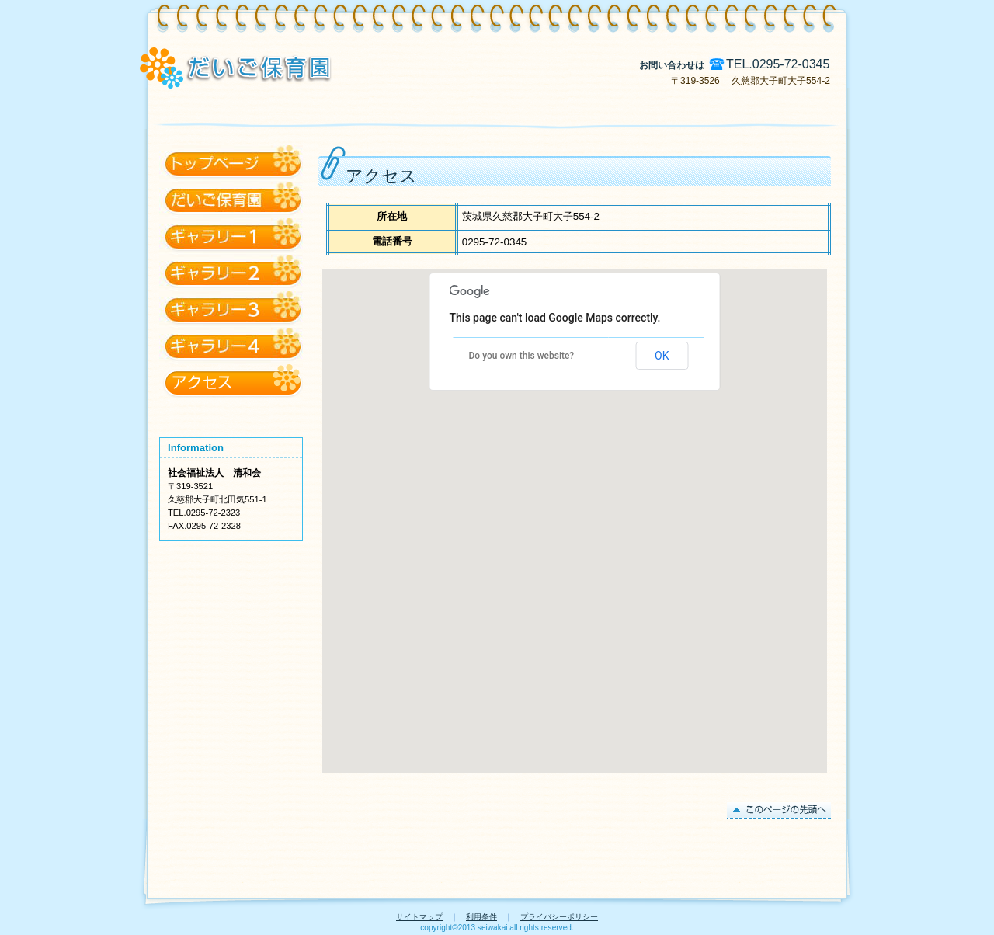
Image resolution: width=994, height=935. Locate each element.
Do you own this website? (522, 355)
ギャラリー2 (231, 309)
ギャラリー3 (231, 346)
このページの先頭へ (779, 810)
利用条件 (481, 916)
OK (662, 355)
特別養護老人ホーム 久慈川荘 (359, 66)
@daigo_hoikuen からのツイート (231, 419)
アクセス (231, 163)
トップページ (231, 200)
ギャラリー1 (231, 273)
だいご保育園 (231, 236)
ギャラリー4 (231, 382)
